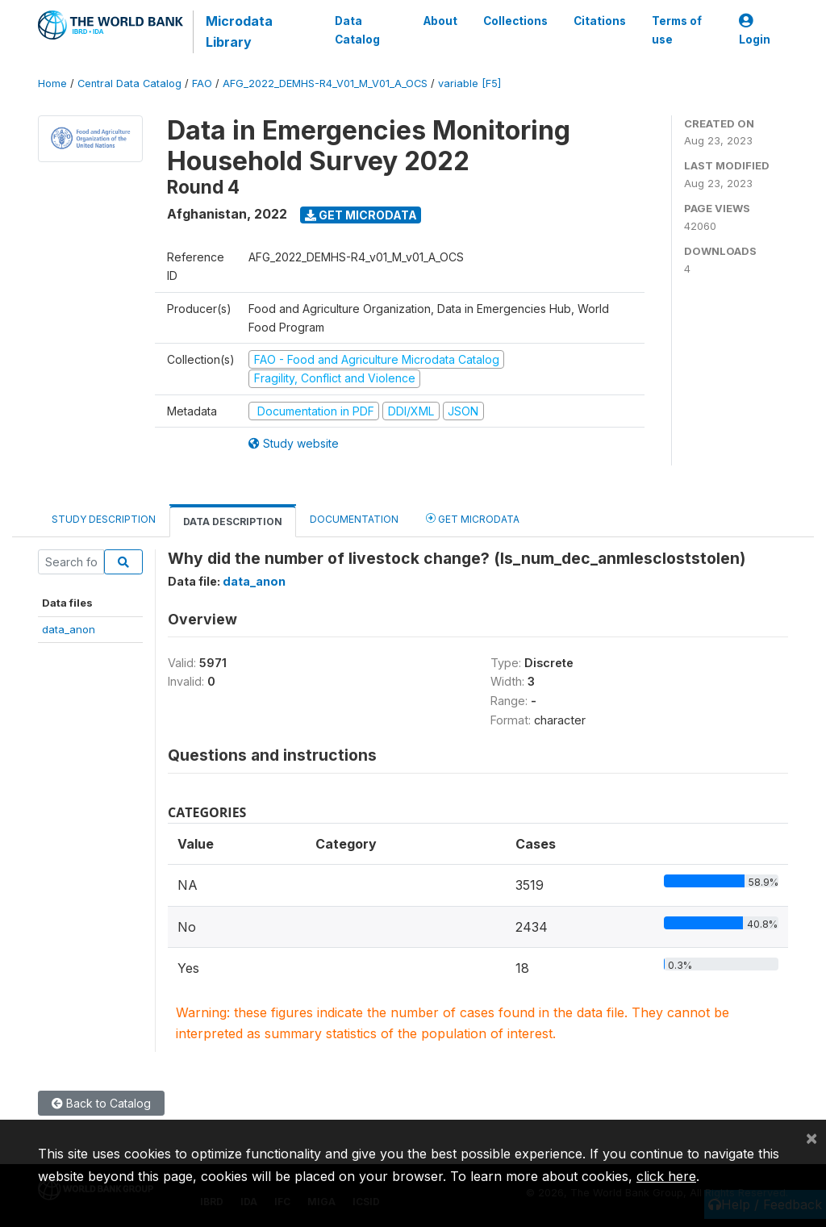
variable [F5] (469, 83)
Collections (515, 21)
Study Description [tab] (104, 519)
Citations (600, 21)
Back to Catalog (101, 1103)
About (440, 21)
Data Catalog (357, 30)
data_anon (68, 629)
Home (52, 83)
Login (754, 30)
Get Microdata (361, 215)
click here (666, 1176)
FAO (202, 83)
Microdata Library (239, 31)
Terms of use (677, 30)
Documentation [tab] (354, 519)
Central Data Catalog (129, 83)
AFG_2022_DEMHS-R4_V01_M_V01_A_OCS (325, 83)
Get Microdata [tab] (472, 518)
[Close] (811, 1137)
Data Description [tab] (232, 521)
